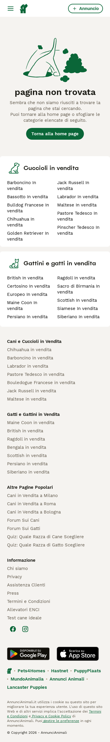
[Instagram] (25, 629)
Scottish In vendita (77, 300)
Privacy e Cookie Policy (51, 716)
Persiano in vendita (27, 463)
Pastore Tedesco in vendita (35, 374)
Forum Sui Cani (23, 520)
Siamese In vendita (77, 308)
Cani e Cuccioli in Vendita (34, 341)
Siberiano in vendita (28, 472)
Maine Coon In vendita (22, 305)
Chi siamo (17, 568)
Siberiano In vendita (78, 316)
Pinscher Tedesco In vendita (78, 230)
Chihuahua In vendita (20, 222)
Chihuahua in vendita (29, 349)
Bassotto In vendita (27, 196)
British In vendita (25, 278)
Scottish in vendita (27, 455)
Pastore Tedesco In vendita (77, 216)
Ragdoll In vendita (76, 278)
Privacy (14, 576)
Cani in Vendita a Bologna (34, 512)
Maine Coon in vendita (30, 422)
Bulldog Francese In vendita (28, 208)
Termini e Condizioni (28, 601)
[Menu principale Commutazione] (10, 8)
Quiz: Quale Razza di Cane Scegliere (45, 536)
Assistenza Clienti (26, 585)
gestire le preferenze (60, 721)
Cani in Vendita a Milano (32, 495)
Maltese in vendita (26, 399)
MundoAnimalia (27, 679)
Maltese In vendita (77, 205)
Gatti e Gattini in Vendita (33, 414)
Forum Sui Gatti (23, 528)
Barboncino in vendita (30, 358)
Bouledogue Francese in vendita (41, 382)
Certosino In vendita (28, 286)
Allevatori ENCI (23, 609)
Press (13, 593)
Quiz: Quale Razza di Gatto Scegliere (46, 545)
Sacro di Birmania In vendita (78, 289)
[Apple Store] (77, 654)
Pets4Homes (31, 670)
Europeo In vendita (27, 294)
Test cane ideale (24, 618)
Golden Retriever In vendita (28, 236)
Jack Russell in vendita (31, 390)
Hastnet (59, 670)
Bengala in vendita (26, 447)
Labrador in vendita (27, 366)
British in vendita (25, 430)
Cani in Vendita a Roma (31, 503)
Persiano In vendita (27, 316)
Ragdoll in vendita (26, 439)
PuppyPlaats (87, 670)
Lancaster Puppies (27, 687)
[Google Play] (28, 654)
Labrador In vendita (77, 196)
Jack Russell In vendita (73, 185)
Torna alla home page (55, 133)
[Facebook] (13, 629)
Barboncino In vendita (21, 185)
